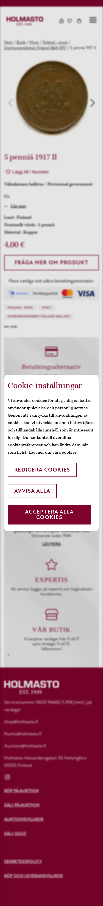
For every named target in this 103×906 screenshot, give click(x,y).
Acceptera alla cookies (49, 514)
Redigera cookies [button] (42, 469)
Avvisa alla (32, 490)
